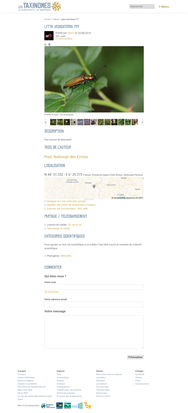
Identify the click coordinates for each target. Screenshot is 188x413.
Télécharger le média (49, 44)
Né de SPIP (23, 393)
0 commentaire (64, 38)
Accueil (47, 19)
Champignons (63, 387)
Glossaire (100, 380)
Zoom (45, 44)
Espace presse (142, 384)
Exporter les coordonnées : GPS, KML (67, 208)
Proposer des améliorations (69, 396)
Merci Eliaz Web (25, 390)
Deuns (70, 32)
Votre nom (50, 282)
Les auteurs (101, 384)
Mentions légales (25, 380)
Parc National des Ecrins (66, 156)
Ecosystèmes (63, 377)
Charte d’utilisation (26, 377)
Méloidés (66, 255)
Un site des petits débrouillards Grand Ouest (35, 398)
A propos (22, 374)
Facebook (139, 374)
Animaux (61, 384)
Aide (59, 374)
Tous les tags (102, 387)
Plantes (60, 380)
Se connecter (51, 291)
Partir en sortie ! (103, 396)
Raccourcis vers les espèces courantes (109, 376)
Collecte (55, 19)
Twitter (138, 377)
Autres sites (101, 393)
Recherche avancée (66, 393)
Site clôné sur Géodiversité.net (32, 387)
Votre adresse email (55, 299)
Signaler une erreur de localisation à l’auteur (71, 204)
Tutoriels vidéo (103, 390)
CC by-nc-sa (74, 224)
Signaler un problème (27, 384)
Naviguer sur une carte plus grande (66, 201)
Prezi (137, 380)
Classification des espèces (69, 390)
